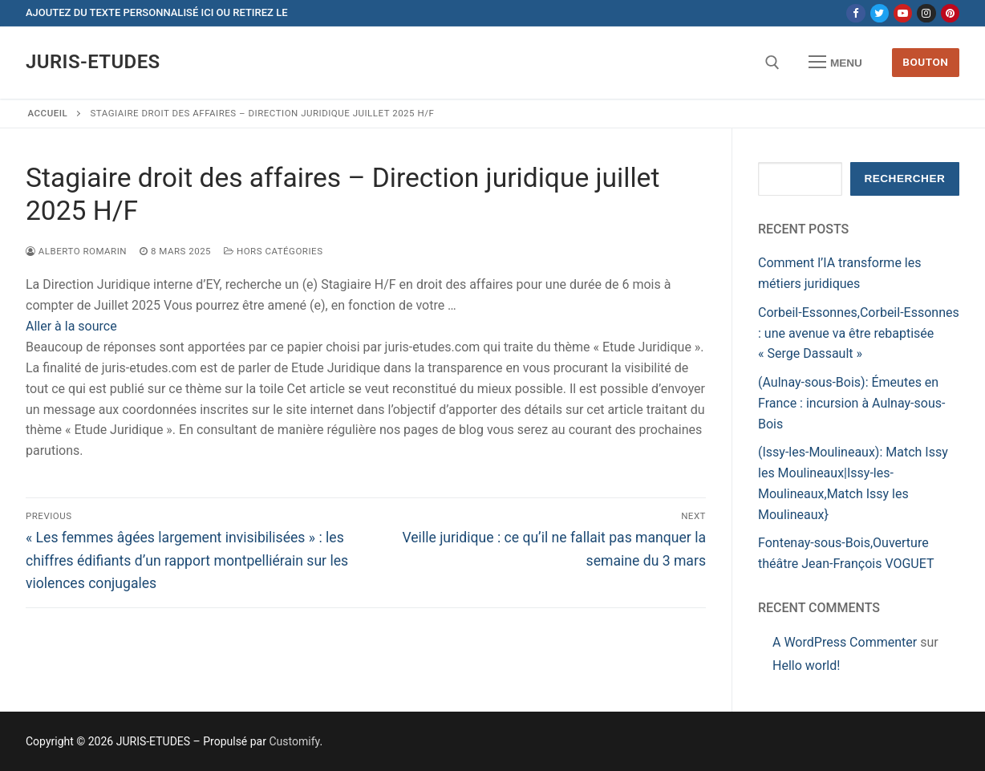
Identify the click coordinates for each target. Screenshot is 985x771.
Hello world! (806, 665)
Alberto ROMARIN (76, 251)
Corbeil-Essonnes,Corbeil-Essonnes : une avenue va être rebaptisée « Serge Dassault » (858, 333)
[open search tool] (772, 62)
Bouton (925, 61)
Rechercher (904, 178)
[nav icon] (835, 62)
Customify (294, 741)
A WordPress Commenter (844, 642)
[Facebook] (855, 13)
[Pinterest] (950, 13)
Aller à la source (71, 326)
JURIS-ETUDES (93, 62)
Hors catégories (273, 251)
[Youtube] (903, 13)
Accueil (48, 113)
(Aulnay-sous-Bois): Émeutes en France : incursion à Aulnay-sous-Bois (851, 403)
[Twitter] (879, 13)
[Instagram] (926, 13)
